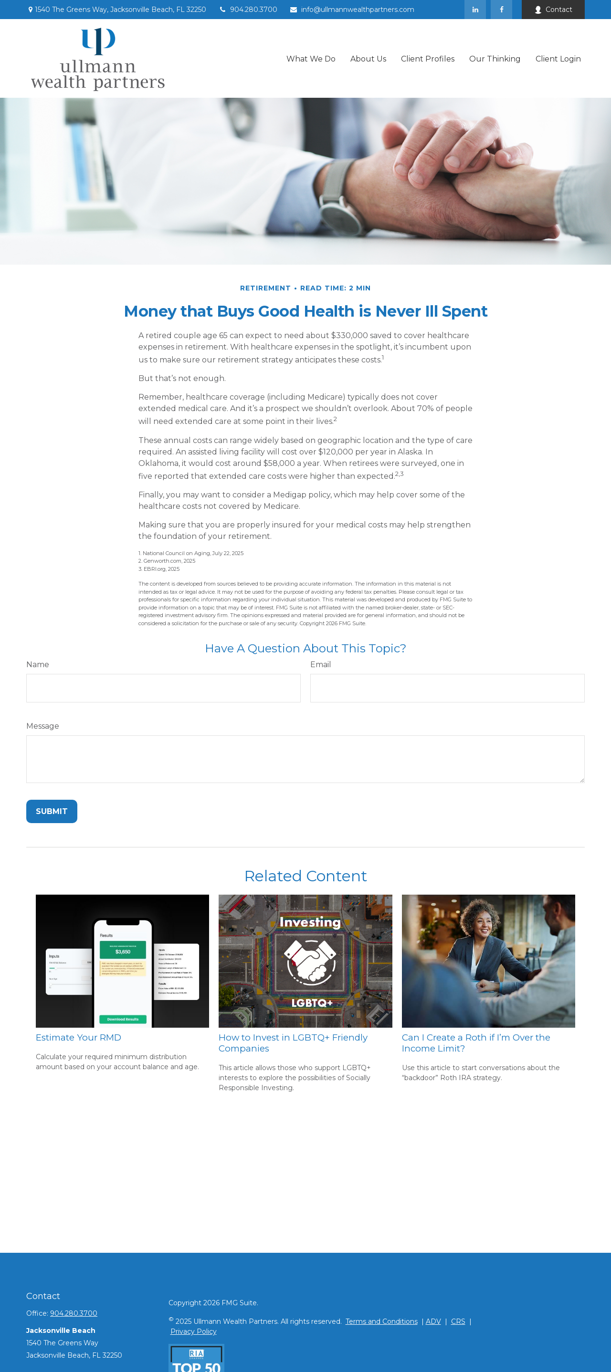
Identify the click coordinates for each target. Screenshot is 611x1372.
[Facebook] (501, 9)
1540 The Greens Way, (116, 9)
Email (320, 664)
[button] (311, 58)
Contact (553, 9)
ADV (433, 1321)
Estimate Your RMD (78, 1037)
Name (37, 664)
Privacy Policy (193, 1331)
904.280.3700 (247, 9)
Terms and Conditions (382, 1321)
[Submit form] (51, 811)
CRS (458, 1321)
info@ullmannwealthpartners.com (351, 9)
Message (42, 726)
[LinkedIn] (475, 9)
